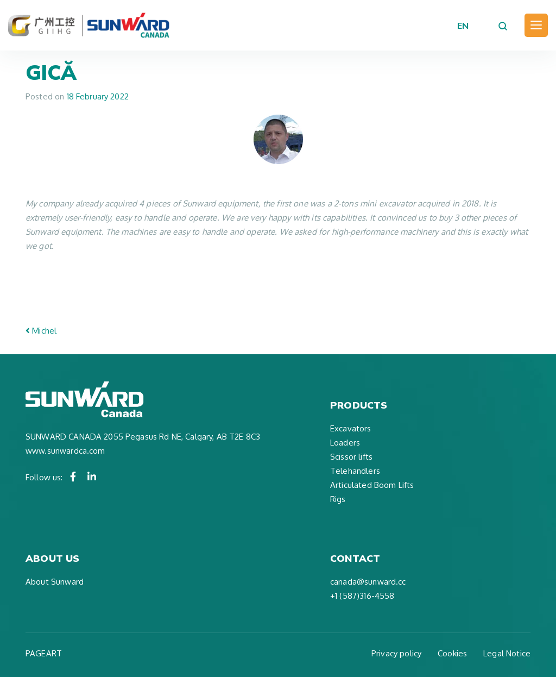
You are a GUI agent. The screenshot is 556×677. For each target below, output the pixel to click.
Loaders (345, 442)
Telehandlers (355, 471)
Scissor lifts (351, 457)
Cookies (452, 653)
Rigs (338, 499)
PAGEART (44, 653)
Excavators (350, 428)
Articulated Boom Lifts (372, 485)
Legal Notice (506, 653)
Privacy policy (396, 653)
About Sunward (55, 581)
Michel (41, 330)
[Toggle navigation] (536, 25)
